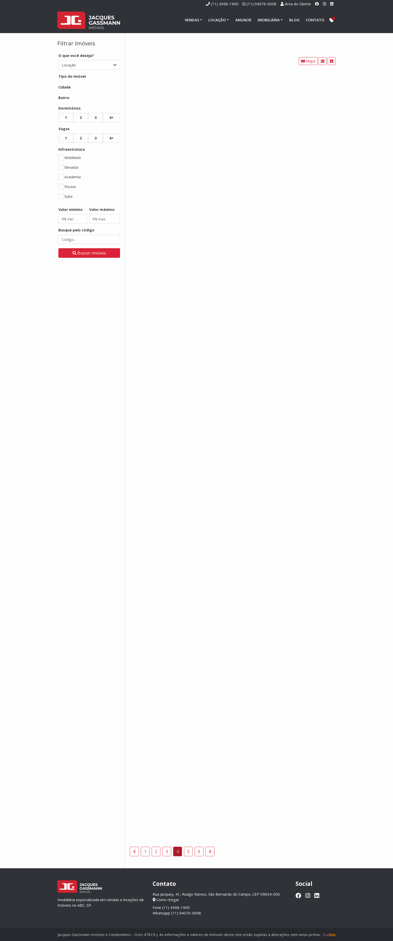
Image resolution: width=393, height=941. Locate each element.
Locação (217, 19)
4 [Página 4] (177, 851)
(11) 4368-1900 (224, 3)
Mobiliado (72, 157)
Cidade (64, 87)
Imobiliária (269, 19)
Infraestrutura (71, 149)
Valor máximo (102, 209)
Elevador (71, 167)
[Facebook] (317, 3)
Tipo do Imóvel (72, 76)
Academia (72, 177)
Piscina (70, 186)
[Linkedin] (331, 3)
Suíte (68, 196)
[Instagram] (324, 3)
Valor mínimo (70, 209)
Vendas (192, 19)
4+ (111, 117)
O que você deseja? (76, 55)
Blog (294, 19)
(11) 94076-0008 (261, 3)
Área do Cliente (298, 3)
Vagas (64, 128)
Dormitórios (69, 108)
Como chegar (166, 899)
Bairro (63, 97)
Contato (315, 19)
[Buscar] (89, 253)
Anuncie (243, 19)
